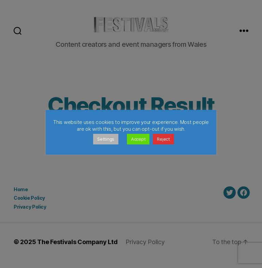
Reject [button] (163, 139)
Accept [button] (138, 139)
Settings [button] (105, 139)
